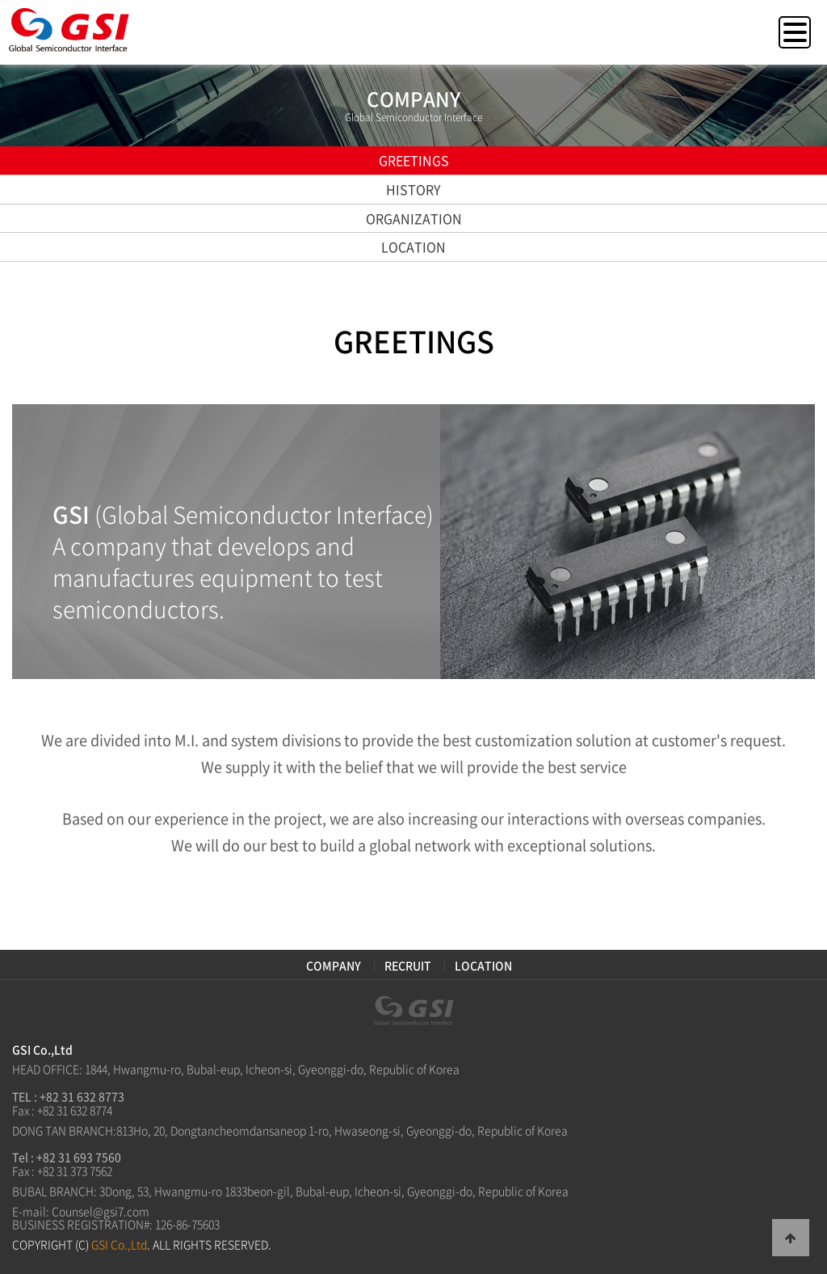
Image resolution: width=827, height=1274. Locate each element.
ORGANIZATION (414, 218)
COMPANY (333, 965)
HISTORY (413, 189)
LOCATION (413, 246)
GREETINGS (414, 160)
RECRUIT (407, 965)
